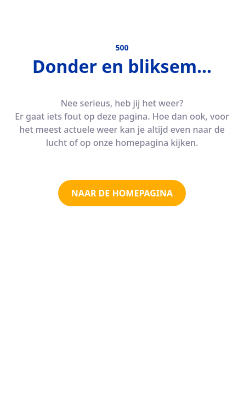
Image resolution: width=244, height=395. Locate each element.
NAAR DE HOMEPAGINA (122, 193)
